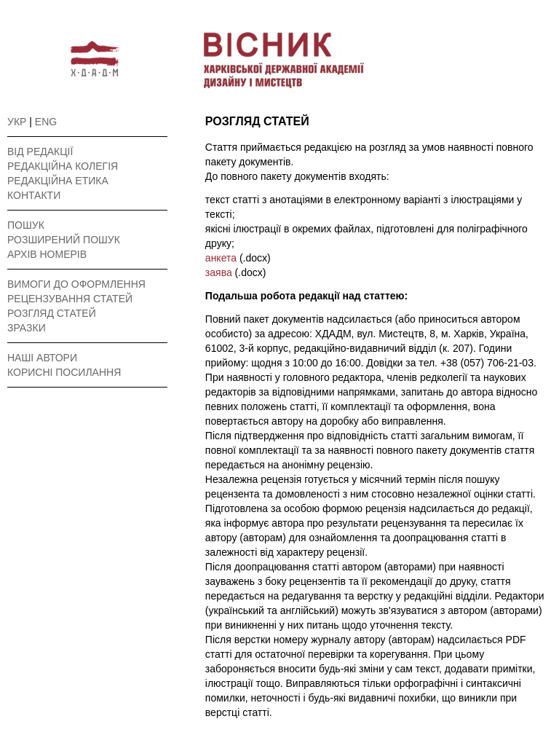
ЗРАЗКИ (26, 328)
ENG (46, 121)
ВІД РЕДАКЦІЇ (40, 151)
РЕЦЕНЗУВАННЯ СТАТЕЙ (69, 298)
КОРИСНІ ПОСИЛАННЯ (64, 372)
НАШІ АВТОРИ (42, 357)
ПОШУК (25, 225)
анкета (222, 258)
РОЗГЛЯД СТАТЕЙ (51, 313)
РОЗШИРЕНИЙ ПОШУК (63, 239)
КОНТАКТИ (33, 195)
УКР (16, 121)
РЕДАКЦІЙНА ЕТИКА (57, 180)
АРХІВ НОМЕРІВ (47, 254)
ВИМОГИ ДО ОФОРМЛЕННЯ (76, 284)
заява (220, 272)
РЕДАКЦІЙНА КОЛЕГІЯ (62, 166)
